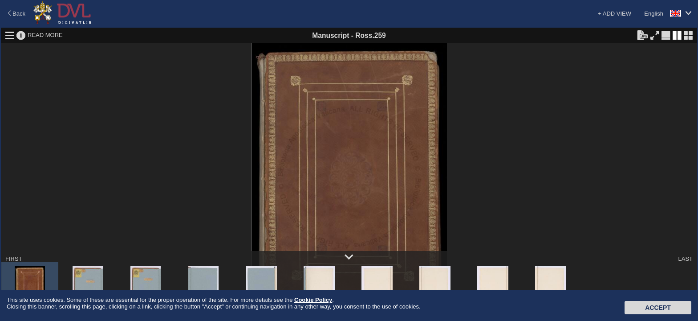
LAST (685, 258)
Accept (658, 307)
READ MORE (45, 35)
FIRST (13, 258)
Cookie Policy (313, 299)
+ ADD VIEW (614, 13)
